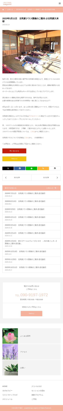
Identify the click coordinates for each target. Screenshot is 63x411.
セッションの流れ (38, 391)
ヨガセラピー (7, 391)
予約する (14, 159)
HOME (4, 386)
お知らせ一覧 (51, 188)
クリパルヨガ (37, 386)
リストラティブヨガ (9, 395)
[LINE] (31, 168)
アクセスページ (34, 116)
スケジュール (7, 399)
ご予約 (34, 399)
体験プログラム (37, 395)
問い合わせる (14, 151)
